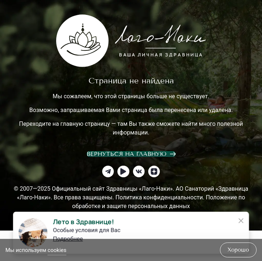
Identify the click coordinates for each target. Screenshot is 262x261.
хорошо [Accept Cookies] (238, 249)
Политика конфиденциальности (159, 197)
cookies (56, 250)
